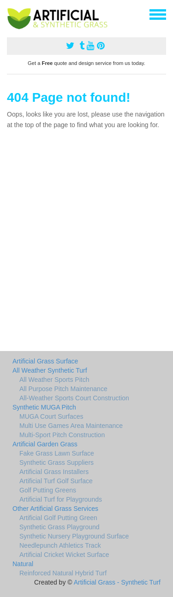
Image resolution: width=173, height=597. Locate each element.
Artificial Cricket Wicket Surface (64, 554)
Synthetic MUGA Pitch (44, 407)
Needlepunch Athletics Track (60, 545)
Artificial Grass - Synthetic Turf (117, 582)
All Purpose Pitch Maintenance (63, 388)
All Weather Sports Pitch (54, 379)
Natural (22, 564)
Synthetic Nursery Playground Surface (74, 536)
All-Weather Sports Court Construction (74, 398)
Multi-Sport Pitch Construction (62, 435)
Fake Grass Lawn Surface (56, 453)
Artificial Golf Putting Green (58, 517)
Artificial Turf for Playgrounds (60, 499)
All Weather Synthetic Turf (49, 370)
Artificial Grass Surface (45, 361)
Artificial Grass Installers (54, 471)
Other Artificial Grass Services (55, 508)
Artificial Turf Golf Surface (56, 481)
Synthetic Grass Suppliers (56, 462)
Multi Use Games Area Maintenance (71, 425)
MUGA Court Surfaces (51, 416)
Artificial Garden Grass (45, 444)
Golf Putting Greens (47, 490)
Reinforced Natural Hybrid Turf (63, 573)
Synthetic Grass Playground (59, 527)
